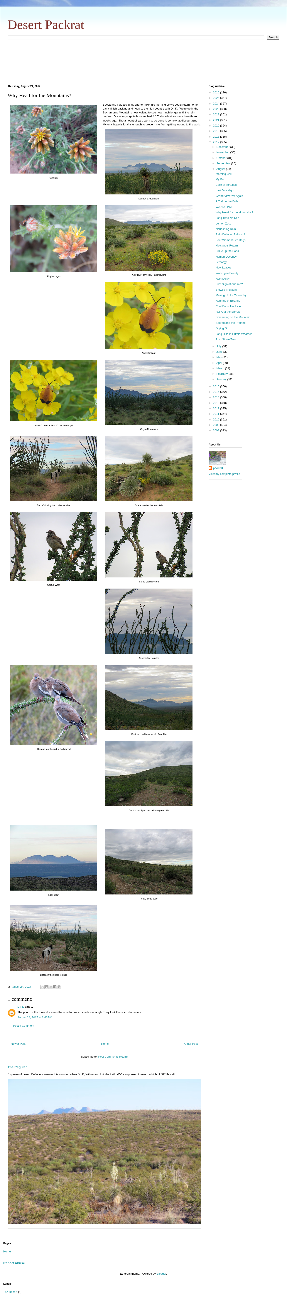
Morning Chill (224, 173)
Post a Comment (23, 1025)
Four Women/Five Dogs (230, 240)
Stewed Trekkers (226, 289)
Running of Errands (228, 300)
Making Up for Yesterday (231, 295)
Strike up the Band (227, 251)
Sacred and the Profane (230, 322)
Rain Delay (223, 278)
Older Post (191, 1043)
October (221, 158)
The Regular (17, 1067)
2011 (216, 413)
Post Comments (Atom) (113, 1056)
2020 (216, 125)
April (219, 362)
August (221, 168)
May (219, 357)
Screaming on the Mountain (233, 317)
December (223, 146)
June (219, 351)
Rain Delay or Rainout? (230, 234)
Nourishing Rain (226, 229)
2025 (216, 98)
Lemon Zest (223, 223)
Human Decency (226, 256)
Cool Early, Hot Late (228, 306)
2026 (216, 92)
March (220, 368)
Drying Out (222, 328)
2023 (216, 109)
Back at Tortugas (226, 184)
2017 (216, 142)
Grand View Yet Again (229, 195)
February (222, 373)
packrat (218, 468)
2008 (216, 430)
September (223, 163)
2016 (216, 386)
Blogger (161, 1273)
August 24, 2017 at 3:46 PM (34, 1017)
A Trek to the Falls (227, 201)
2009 (216, 425)
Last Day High (224, 190)
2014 (216, 397)
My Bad (220, 179)
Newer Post (18, 1043)
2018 (216, 136)
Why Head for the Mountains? (234, 212)
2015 (216, 391)
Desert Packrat (46, 24)
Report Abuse (14, 1263)
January (221, 379)
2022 (216, 114)
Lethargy (221, 262)
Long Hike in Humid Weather (234, 334)
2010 (216, 419)
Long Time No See (227, 217)
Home (105, 1043)
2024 (216, 103)
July (219, 346)
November (223, 152)
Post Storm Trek (226, 339)
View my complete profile (224, 474)
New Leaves (223, 267)
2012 (216, 408)
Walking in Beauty (227, 273)
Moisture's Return (227, 245)
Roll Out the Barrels (228, 311)
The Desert (10, 1292)
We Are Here (224, 207)
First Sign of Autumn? (229, 284)
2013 (216, 403)
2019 (216, 131)
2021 (216, 120)
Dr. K (20, 1006)
